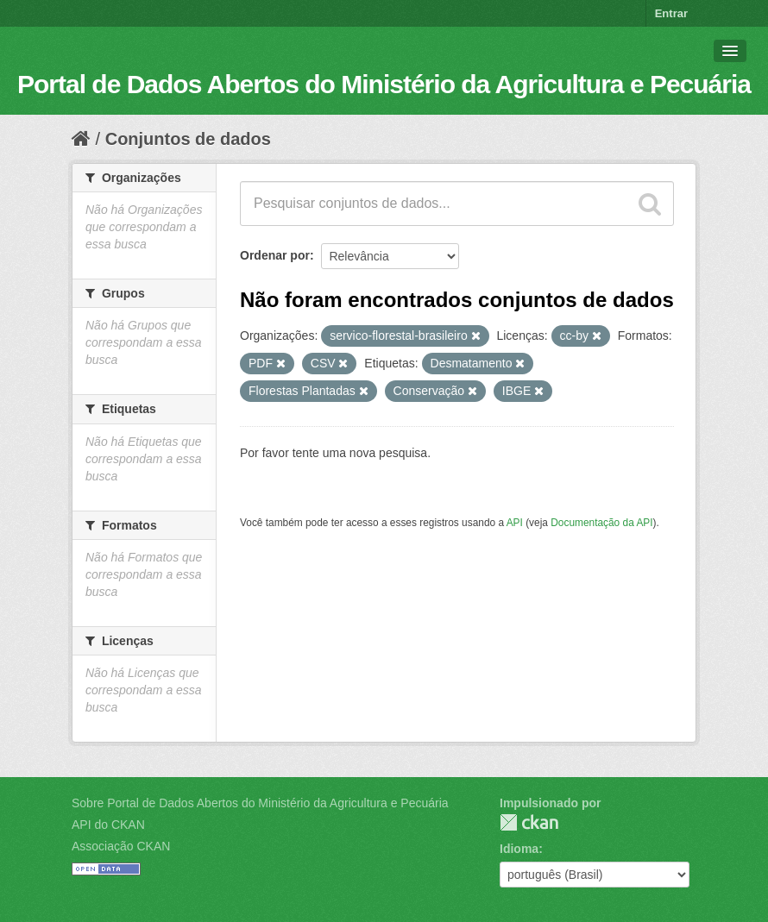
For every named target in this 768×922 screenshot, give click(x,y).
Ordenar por (275, 255)
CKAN (529, 822)
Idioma (519, 849)
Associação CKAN (121, 846)
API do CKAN (108, 824)
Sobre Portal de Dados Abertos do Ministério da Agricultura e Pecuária (260, 803)
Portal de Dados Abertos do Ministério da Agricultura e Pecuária (384, 84)
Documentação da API (601, 523)
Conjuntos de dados (188, 138)
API (515, 523)
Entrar (671, 13)
